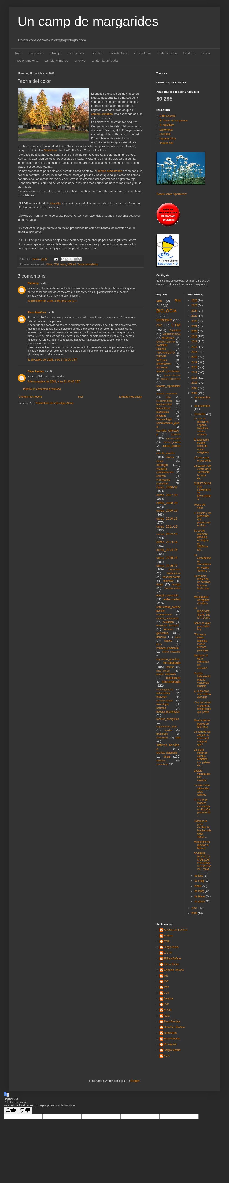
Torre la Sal (166, 143)
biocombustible (164, 400)
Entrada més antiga (130, 396)
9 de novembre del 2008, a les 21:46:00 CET (54, 381)
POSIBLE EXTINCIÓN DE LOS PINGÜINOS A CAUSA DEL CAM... (202, 861)
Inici (80, 396)
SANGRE (162, 345)
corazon (161, 476)
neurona (161, 708)
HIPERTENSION (172, 334)
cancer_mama (172, 442)
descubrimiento (171, 577)
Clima (49, 264)
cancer (175, 434)
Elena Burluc (171, 964)
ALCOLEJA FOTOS (175, 929)
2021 (194, 326)
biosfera (188, 53)
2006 (194, 913)
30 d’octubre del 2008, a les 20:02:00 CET (52, 300)
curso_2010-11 (166, 518)
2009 (194, 388)
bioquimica (36, 53)
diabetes (168, 580)
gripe (177, 637)
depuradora (173, 573)
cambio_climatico (56, 60)
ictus (159, 644)
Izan (166, 987)
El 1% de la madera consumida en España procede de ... (202, 807)
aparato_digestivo (172, 375)
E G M (168, 952)
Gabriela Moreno (174, 969)
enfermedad (172, 599)
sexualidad (162, 737)
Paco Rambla (36, 371)
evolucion (168, 622)
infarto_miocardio (171, 651)
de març (199, 891)
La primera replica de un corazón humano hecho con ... (202, 583)
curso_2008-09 (68, 264)
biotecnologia (164, 419)
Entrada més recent (30, 396)
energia (176, 584)
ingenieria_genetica (167, 659)
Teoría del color (199, 506)
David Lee (50, 150)
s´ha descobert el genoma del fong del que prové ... (202, 709)
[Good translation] (11, 1110)
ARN (159, 301)
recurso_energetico (167, 719)
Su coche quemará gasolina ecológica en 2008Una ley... (201, 540)
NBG (167, 1015)
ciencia (170, 457)
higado (168, 640)
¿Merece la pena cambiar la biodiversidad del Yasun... (202, 828)
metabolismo (76, 53)
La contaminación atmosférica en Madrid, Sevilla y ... (202, 562)
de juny (199, 875)
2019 (194, 336)
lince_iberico (163, 670)
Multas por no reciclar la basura (202, 845)
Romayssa (170, 1044)
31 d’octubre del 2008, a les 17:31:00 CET (52, 359)
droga (159, 584)
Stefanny (33, 283)
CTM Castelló (168, 116)
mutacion (161, 696)
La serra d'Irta (168, 138)
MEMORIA (168, 338)
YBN (167, 1055)
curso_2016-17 (166, 565)
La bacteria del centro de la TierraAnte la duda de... (202, 472)
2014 (194, 362)
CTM (56, 264)
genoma (161, 636)
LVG (166, 1004)
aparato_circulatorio (167, 371)
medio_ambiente (26, 60)
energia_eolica (172, 588)
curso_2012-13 (166, 534)
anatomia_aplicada (105, 60)
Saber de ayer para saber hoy (202, 626)
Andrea (168, 935)
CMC (159, 325)
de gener (200, 901)
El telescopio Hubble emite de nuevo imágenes (201, 446)
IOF (166, 981)
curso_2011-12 (166, 526)
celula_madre (165, 453)
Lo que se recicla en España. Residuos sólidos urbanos (201, 426)
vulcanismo (162, 764)
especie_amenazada (167, 618)
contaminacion (167, 53)
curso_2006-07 (166, 487)
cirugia (159, 461)
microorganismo (164, 689)
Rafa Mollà (170, 1032)
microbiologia (118, 53)
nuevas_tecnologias (168, 711)
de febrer (200, 896)
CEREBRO (164, 320)
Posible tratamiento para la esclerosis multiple (202, 680)
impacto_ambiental (167, 647)
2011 (194, 377)
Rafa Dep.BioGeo (174, 1027)
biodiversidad (164, 404)
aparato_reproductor (168, 386)
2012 (194, 372)
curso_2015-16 (166, 557)
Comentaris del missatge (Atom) (54, 403)
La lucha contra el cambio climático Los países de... (202, 757)
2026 (194, 300)
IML (166, 975)
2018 (194, 341)
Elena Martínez (37, 312)
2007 (194, 907)
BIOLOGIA (166, 311)
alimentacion (163, 363)
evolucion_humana (167, 625)
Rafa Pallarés (172, 1038)
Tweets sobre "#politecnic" (171, 194)
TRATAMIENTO (165, 352)
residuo (168, 730)
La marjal (165, 134)
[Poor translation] (25, 1110)
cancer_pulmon (171, 445)
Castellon (174, 330)
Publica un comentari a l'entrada (42, 389)
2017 (194, 346)
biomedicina (163, 408)
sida (177, 737)
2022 (194, 321)
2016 (194, 351)
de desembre (202, 397)
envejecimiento (164, 614)
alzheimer (162, 367)
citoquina (161, 468)
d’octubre (200, 414)
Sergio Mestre (172, 1050)
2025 (194, 305)
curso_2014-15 (166, 550)
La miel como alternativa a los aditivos (201, 790)
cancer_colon (173, 438)
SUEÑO (161, 349)
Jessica (168, 998)
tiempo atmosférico (110, 171)
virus (167, 756)
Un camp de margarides (88, 21)
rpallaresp (162, 733)
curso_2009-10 (166, 510)
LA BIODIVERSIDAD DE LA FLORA (202, 613)
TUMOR (161, 356)
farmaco (168, 629)
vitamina (160, 760)
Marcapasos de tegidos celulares (201, 600)
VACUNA (161, 360)
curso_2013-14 (166, 542)
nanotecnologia (164, 700)
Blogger (135, 1080)
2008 (194, 393)
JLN (166, 992)
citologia (55, 53)
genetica (97, 53)
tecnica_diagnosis (166, 752)
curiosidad (162, 483)
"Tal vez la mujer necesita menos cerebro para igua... (202, 642)
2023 (194, 315)
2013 (194, 367)
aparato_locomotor (170, 378)
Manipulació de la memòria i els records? (201, 662)
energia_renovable (167, 595)
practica (80, 60)
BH (178, 300)
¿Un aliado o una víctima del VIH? (202, 694)
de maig (199, 880)
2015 (194, 357)
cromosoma (163, 479)
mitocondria (163, 693)
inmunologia (142, 53)
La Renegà (166, 129)
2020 (194, 331)
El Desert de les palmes (174, 120)
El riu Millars (167, 125)
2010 (194, 382)
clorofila (55, 203)
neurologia (162, 704)
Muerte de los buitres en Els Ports (202, 723)
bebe (168, 397)
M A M (167, 1010)
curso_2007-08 (166, 495)
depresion (175, 569)
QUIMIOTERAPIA (165, 341)
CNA (167, 941)
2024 (194, 310)
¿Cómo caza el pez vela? (202, 459)
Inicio (18, 53)
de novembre (202, 405)
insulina (170, 667)
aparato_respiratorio (167, 393)
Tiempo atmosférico (87, 264)
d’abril (198, 886)
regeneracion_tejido (166, 726)
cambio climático (102, 114)
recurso (206, 53)
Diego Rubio (171, 947)
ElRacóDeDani (172, 958)
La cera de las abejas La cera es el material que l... (202, 738)
